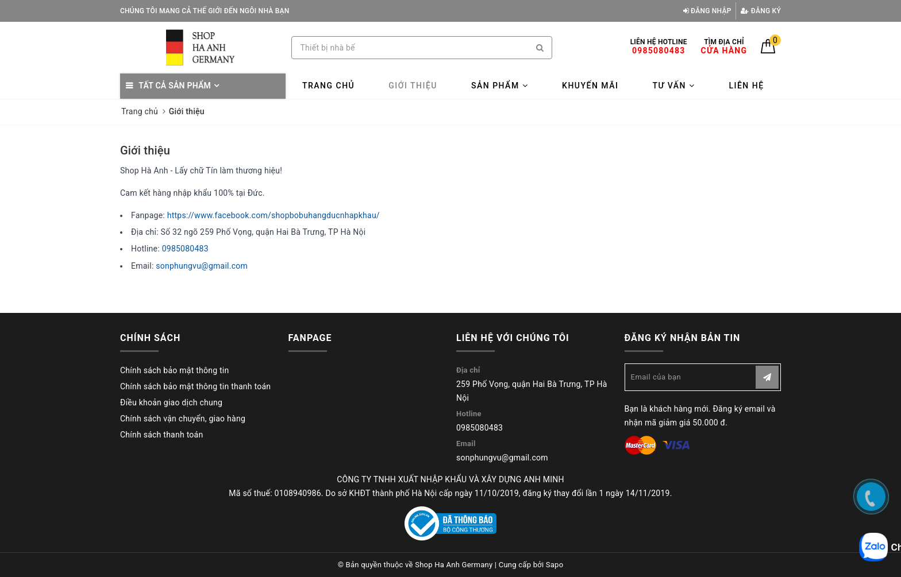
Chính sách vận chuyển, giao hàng (182, 418)
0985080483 (185, 248)
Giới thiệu (412, 85)
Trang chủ (328, 85)
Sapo (555, 564)
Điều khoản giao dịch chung (171, 402)
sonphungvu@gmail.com (202, 265)
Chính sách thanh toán (161, 434)
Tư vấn (673, 85)
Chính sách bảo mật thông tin (174, 370)
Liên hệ (746, 85)
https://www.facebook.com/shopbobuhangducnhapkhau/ (273, 215)
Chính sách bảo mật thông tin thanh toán (195, 386)
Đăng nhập (707, 11)
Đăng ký (761, 11)
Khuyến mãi (590, 85)
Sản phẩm (499, 85)
